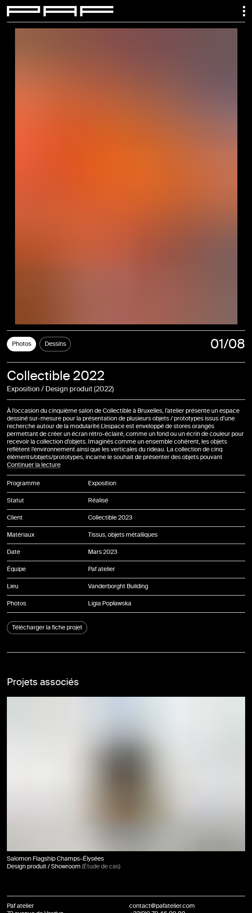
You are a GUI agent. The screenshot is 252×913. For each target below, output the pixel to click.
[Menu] (240, 11)
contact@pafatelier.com (162, 906)
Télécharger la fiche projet (47, 627)
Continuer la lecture (34, 465)
